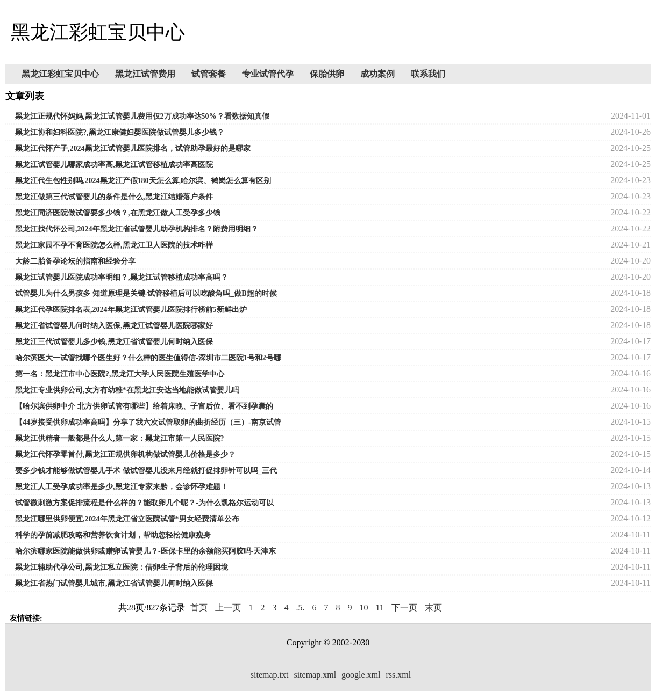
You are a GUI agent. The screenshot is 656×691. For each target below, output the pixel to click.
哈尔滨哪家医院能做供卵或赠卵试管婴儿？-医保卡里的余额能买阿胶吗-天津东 (145, 551)
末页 (433, 607)
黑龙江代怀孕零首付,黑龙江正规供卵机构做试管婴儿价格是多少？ (125, 454)
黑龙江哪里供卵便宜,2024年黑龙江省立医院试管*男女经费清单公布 (127, 519)
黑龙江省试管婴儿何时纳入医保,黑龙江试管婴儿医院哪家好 (114, 326)
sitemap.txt (270, 674)
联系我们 (428, 73)
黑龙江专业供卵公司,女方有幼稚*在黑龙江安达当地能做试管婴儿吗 (127, 390)
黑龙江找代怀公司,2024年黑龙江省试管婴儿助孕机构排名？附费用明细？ (136, 229)
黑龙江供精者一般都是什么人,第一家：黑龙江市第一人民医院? (119, 438)
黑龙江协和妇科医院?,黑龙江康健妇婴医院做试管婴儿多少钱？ (119, 132)
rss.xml (398, 674)
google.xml (360, 674)
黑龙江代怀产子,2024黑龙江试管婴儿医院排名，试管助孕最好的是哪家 (133, 148)
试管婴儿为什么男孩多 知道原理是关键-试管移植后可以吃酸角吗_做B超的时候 (146, 293)
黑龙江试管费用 (145, 73)
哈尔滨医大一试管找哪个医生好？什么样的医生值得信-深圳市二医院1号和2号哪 (148, 358)
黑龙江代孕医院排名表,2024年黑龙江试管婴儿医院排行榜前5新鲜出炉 (131, 310)
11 (379, 607)
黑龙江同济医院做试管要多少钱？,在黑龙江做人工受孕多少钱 (117, 213)
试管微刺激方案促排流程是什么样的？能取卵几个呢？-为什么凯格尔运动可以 (144, 503)
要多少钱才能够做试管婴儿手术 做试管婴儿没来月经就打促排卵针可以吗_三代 (146, 471)
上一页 (228, 607)
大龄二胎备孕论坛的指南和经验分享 (75, 261)
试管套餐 (208, 73)
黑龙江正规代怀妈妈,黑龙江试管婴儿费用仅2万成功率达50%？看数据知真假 (142, 116)
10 (363, 607)
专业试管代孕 (268, 73)
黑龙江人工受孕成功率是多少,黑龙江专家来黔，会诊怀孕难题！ (121, 487)
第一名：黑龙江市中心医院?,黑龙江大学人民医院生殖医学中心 (119, 374)
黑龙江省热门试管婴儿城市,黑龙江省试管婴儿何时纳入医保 (114, 583)
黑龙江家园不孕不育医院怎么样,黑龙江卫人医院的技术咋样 (114, 245)
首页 (199, 607)
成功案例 (377, 73)
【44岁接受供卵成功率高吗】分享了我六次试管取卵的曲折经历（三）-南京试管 (148, 422)
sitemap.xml (315, 674)
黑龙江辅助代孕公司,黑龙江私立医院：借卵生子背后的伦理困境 (121, 567)
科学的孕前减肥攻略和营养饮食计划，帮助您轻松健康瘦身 (113, 535)
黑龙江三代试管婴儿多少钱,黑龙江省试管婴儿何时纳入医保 (114, 342)
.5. (300, 607)
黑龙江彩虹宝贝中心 (60, 73)
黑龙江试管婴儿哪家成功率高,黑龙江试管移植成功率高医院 (114, 165)
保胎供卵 (327, 73)
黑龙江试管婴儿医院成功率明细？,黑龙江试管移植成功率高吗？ (121, 277)
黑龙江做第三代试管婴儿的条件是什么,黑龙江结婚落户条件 (114, 197)
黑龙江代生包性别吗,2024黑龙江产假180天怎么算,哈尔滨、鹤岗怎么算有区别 (143, 181)
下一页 (404, 607)
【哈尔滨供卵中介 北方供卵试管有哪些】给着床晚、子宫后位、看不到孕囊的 (144, 406)
